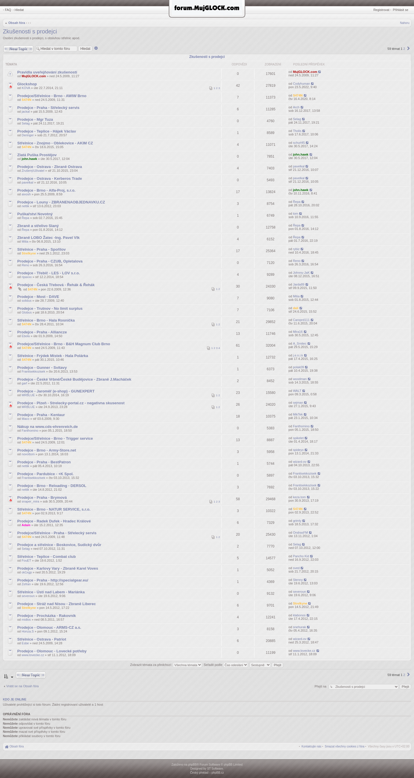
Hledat (19, 10)
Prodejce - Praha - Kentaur (41, 415)
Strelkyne (29, 253)
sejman (298, 402)
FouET (26, 560)
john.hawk (29, 158)
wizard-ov (299, 461)
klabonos (299, 615)
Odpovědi (239, 64)
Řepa (296, 201)
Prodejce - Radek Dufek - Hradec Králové (54, 521)
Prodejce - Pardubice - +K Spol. (45, 474)
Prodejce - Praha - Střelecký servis (48, 107)
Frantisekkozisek (33, 371)
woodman (300, 379)
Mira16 (298, 331)
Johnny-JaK (301, 272)
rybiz (296, 249)
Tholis (297, 131)
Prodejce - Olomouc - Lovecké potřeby (52, 651)
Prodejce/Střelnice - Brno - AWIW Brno (52, 96)
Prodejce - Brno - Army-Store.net (46, 450)
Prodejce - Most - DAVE (38, 296)
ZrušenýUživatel (33, 170)
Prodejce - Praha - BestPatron (44, 462)
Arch (296, 107)
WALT (297, 390)
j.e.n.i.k (298, 355)
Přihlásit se (400, 10)
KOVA (26, 88)
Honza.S (28, 631)
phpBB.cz (218, 772)
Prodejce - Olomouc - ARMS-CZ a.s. (49, 627)
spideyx (298, 450)
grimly (297, 520)
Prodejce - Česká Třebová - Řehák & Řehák (56, 285)
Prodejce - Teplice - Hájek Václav (46, 131)
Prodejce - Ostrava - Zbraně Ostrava (49, 167)
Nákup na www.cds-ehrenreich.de (47, 426)
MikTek (298, 414)
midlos (26, 619)
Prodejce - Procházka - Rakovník (46, 615)
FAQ (8, 10)
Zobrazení (273, 64)
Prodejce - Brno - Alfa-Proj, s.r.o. (46, 190)
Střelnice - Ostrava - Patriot (41, 639)
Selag (26, 123)
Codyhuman (301, 83)
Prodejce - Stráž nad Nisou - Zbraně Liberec (56, 604)
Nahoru (404, 22)
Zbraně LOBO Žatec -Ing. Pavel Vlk (48, 237)
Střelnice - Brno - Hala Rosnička (46, 320)
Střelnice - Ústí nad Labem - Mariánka (51, 592)
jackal (26, 111)
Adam (26, 525)
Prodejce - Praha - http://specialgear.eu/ (52, 580)
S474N (26, 99)
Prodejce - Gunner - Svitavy (42, 367)
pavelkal (298, 166)
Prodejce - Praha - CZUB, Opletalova (50, 261)
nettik (25, 206)
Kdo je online (14, 699)
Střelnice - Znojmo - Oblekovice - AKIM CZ (55, 143)
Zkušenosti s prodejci (30, 31)
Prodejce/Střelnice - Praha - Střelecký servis (57, 533)
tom (295, 213)
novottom (28, 454)
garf (24, 383)
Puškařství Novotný (35, 214)
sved (296, 568)
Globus (27, 312)
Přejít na (321, 686)
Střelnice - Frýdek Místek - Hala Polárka (52, 356)
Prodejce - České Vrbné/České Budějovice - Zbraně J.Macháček (74, 379)
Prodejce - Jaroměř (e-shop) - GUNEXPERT (56, 391)
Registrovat (381, 10)
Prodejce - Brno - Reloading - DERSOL (51, 486)
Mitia (25, 241)
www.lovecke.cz (33, 655)
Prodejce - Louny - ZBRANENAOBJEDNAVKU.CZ (61, 202)
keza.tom (299, 497)
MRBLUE (28, 395)
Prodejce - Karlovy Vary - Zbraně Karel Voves (57, 568)
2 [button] (404, 48)
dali (295, 308)
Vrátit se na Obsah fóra (22, 686)
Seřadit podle (226, 664)
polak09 (298, 367)
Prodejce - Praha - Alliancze (42, 332)
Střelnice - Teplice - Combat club (46, 556)
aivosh (26, 194)
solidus (26, 300)
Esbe (25, 643)
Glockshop (27, 84)
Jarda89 (298, 284)
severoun (28, 596)
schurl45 (299, 142)
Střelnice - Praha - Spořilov (41, 249)
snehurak (299, 627)
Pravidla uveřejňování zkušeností (47, 72)
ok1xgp (27, 572)
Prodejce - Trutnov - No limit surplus (50, 308)
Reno (25, 265)
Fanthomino (30, 430)
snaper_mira (30, 501)
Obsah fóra (16, 22)
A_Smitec (299, 343)
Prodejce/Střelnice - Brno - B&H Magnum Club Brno (63, 344)
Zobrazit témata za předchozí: (166, 664)
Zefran (26, 584)
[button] (408, 48)
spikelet (298, 438)
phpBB (192, 764)
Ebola (26, 336)
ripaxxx (27, 277)
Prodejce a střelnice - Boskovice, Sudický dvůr (59, 545)
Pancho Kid (301, 556)
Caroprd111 (301, 320)
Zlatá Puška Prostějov (37, 155)
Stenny (298, 579)
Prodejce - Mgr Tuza (35, 119)
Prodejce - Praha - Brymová (42, 497)
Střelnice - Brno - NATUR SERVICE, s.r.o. (54, 509)
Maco (25, 418)
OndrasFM (300, 532)
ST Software (215, 768)
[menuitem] (345, 746)
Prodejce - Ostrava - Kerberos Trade (49, 178)
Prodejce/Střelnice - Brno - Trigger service (55, 438)
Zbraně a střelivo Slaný (38, 226)
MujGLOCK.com (34, 76)
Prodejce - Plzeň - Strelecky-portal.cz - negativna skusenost (70, 403)
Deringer (28, 135)
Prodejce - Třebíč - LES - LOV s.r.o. (48, 273)
